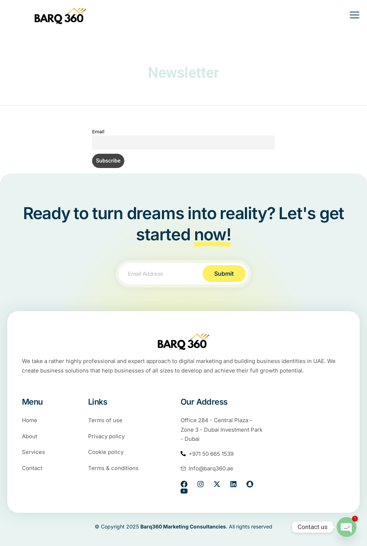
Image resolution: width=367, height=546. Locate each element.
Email (98, 131)
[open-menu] (350, 16)
